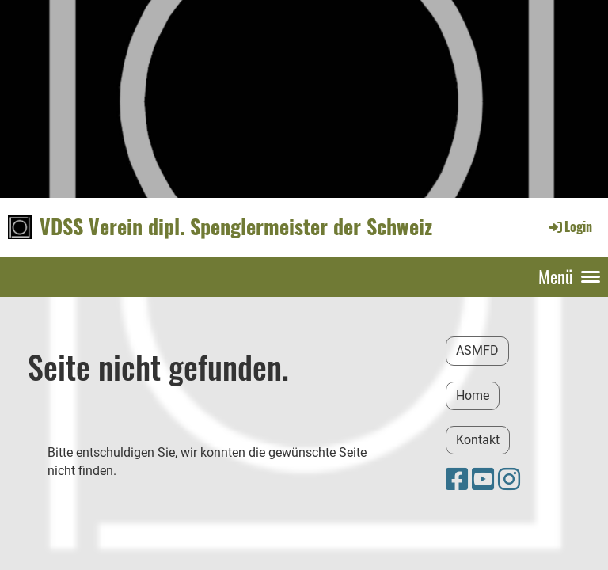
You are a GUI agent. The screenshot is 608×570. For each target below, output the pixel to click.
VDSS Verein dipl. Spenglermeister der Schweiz (236, 226)
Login (569, 226)
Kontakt (478, 439)
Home (472, 395)
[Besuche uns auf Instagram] (509, 480)
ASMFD (477, 350)
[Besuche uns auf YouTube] (483, 480)
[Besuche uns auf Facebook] (457, 480)
